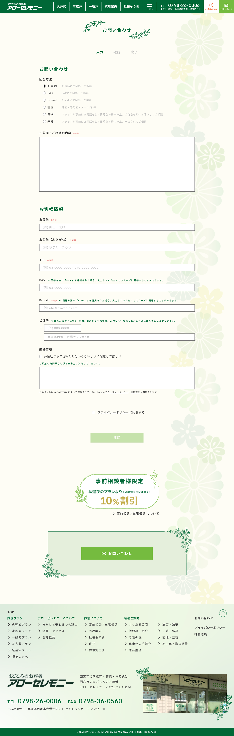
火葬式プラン (21, 624)
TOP (10, 612)
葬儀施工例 (97, 650)
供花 (92, 643)
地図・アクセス (53, 631)
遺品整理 (135, 650)
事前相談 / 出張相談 (103, 624)
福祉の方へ (20, 656)
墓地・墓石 (170, 637)
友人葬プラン (21, 643)
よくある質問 (138, 624)
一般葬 (93, 6)
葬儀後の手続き (140, 643)
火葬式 (61, 6)
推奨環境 (201, 634)
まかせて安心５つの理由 (60, 624)
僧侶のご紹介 (138, 631)
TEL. (180, 5)
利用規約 (135, 392)
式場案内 (111, 6)
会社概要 (48, 637)
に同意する (117, 412)
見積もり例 (131, 6)
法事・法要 (170, 624)
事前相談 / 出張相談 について (138, 513)
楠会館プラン (21, 650)
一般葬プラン (21, 637)
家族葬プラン (21, 631)
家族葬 (77, 6)
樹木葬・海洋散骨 (175, 643)
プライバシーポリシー (117, 392)
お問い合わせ (204, 618)
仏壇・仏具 (170, 631)
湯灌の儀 (135, 637)
